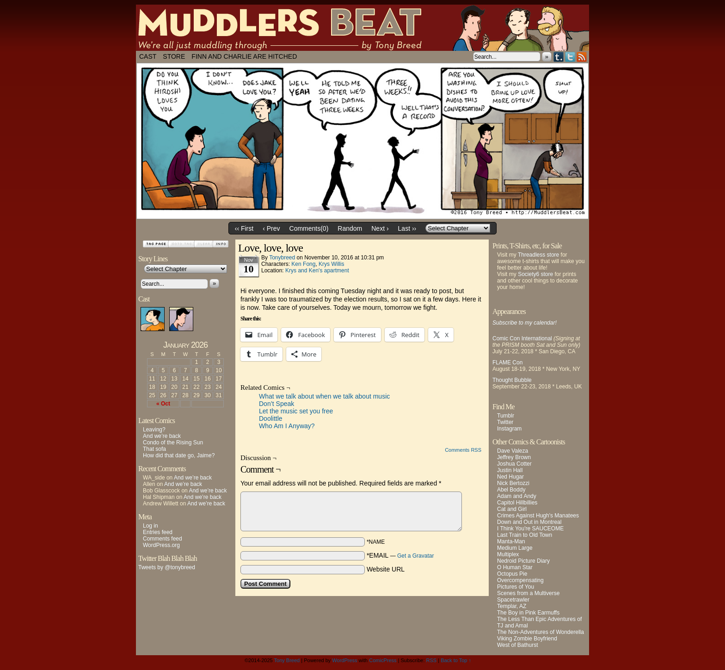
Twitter (570, 56)
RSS (582, 56)
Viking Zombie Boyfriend (527, 638)
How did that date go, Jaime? (179, 455)
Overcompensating (520, 580)
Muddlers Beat (362, 28)
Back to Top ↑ (456, 660)
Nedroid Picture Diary (523, 561)
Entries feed (157, 532)
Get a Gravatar (415, 556)
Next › (379, 228)
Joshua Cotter (514, 464)
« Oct (163, 403)
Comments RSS (463, 450)
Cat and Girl (512, 509)
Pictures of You (515, 587)
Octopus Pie (512, 574)
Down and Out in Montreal (529, 522)
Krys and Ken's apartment (317, 270)
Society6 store (535, 274)
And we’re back (162, 436)
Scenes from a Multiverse (528, 593)
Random (350, 228)
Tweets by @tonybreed (166, 567)
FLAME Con (507, 362)
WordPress (344, 660)
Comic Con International (522, 338)
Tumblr (559, 56)
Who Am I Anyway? (287, 426)
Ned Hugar (510, 476)
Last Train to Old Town (524, 535)
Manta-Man (511, 541)
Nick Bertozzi (513, 483)
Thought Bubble (512, 380)
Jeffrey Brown (514, 457)
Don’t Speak (276, 403)
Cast (147, 56)
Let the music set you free (296, 411)
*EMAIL (400, 555)
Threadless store (538, 255)
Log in (150, 525)
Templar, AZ (511, 606)
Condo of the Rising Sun (173, 442)
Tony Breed (287, 660)
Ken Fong (303, 264)
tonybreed (282, 257)
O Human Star (515, 567)
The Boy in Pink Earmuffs (528, 612)
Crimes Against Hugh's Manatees (538, 515)
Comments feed (162, 538)
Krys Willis (331, 264)
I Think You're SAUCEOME (530, 528)
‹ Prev (271, 228)
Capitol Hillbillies (517, 502)
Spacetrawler (513, 599)
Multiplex (508, 554)
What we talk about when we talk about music (324, 396)
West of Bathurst (517, 645)
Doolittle (271, 418)
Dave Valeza (512, 451)
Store (174, 56)
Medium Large (515, 548)
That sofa (154, 449)
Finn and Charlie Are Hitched (244, 56)
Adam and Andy (516, 496)
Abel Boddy (511, 489)
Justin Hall (509, 470)
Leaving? (154, 429)
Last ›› (407, 228)
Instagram (509, 428)
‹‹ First (244, 228)
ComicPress (382, 660)
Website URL (386, 569)
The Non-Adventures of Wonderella (540, 632)
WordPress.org (161, 545)
